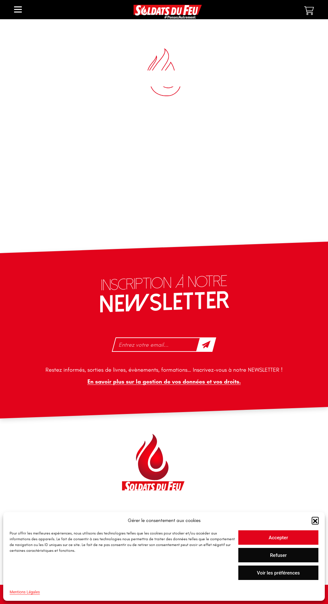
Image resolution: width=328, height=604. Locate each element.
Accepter (278, 538)
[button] (315, 520)
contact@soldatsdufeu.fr (46, 459)
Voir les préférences (278, 573)
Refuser (278, 555)
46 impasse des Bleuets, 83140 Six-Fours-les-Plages (53, 445)
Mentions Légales (25, 592)
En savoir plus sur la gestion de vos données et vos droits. (164, 381)
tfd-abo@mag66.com (42, 497)
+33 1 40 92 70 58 (38, 486)
